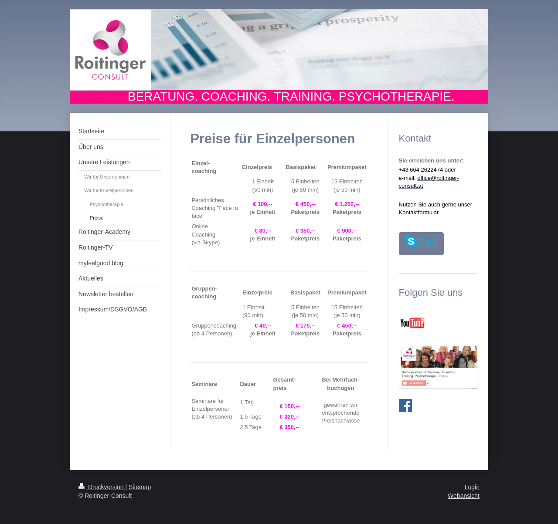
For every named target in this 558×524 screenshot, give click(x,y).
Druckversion (101, 486)
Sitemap (140, 486)
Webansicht (464, 495)
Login (472, 486)
